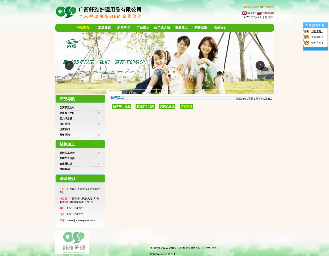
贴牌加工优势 (67, 158)
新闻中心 (123, 27)
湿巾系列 (65, 123)
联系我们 (220, 27)
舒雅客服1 (317, 31)
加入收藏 (257, 6)
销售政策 (201, 27)
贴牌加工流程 (67, 152)
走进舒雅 (104, 27)
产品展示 (143, 27)
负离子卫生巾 (67, 107)
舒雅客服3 (317, 42)
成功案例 (65, 169)
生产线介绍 (162, 27)
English (247, 6)
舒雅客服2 (317, 37)
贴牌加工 (181, 27)
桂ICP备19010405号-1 (162, 253)
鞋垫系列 (65, 134)
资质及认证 (66, 163)
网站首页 (83, 27)
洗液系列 (65, 129)
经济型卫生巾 (67, 113)
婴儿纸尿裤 (66, 118)
